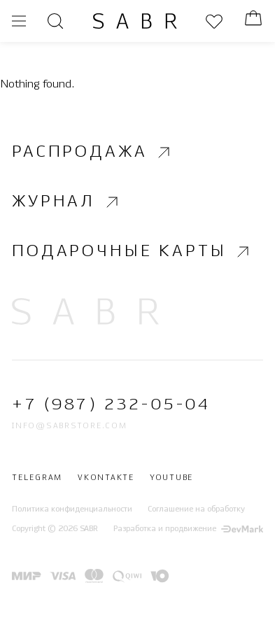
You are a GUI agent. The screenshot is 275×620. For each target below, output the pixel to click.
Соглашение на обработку (196, 509)
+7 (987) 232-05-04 (111, 404)
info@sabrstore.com (69, 426)
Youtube (171, 477)
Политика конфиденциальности (72, 509)
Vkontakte (106, 477)
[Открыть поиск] (55, 21)
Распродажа (93, 152)
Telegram (37, 477)
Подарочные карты (132, 252)
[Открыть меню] (19, 21)
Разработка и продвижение (188, 529)
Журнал (67, 202)
